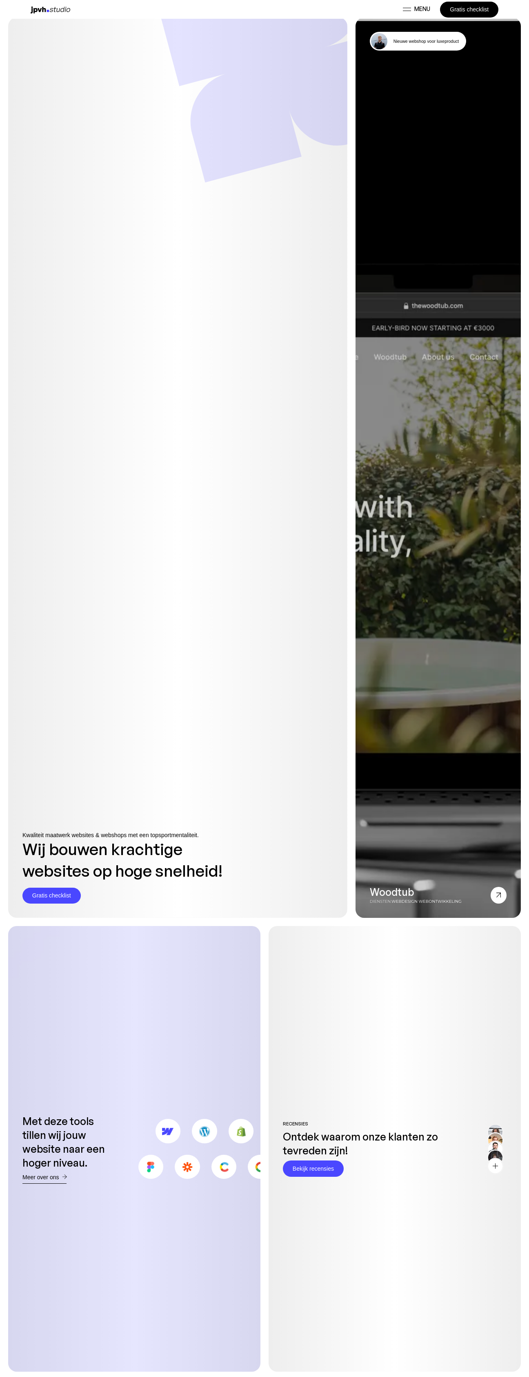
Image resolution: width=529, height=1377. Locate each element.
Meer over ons (44, 1177)
